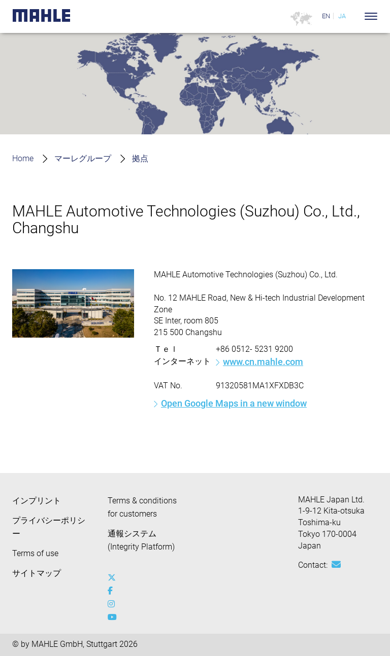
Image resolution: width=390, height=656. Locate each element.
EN (326, 16)
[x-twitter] (114, 578)
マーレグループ (82, 158)
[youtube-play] (114, 617)
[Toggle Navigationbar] (371, 16)
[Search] (355, 16)
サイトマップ (36, 573)
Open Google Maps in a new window (234, 403)
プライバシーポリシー (48, 527)
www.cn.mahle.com (263, 361)
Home (23, 158)
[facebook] (114, 591)
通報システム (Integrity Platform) (141, 540)
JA (342, 16)
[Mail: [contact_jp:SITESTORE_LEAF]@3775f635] (336, 564)
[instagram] (114, 604)
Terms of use (35, 553)
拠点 (140, 158)
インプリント (36, 500)
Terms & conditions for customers (142, 507)
